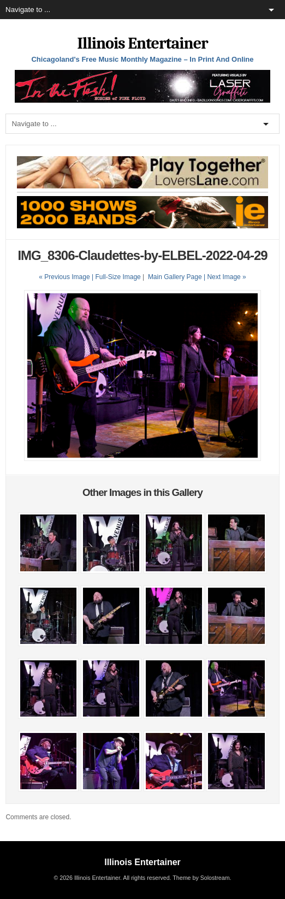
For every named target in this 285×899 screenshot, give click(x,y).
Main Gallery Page (175, 277)
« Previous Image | (67, 277)
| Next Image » (225, 277)
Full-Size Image (117, 277)
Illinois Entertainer (142, 43)
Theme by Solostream (201, 877)
